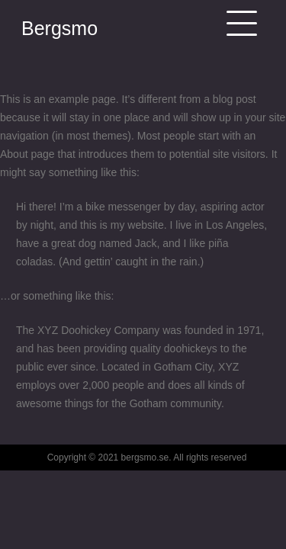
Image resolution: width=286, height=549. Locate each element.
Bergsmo (59, 28)
